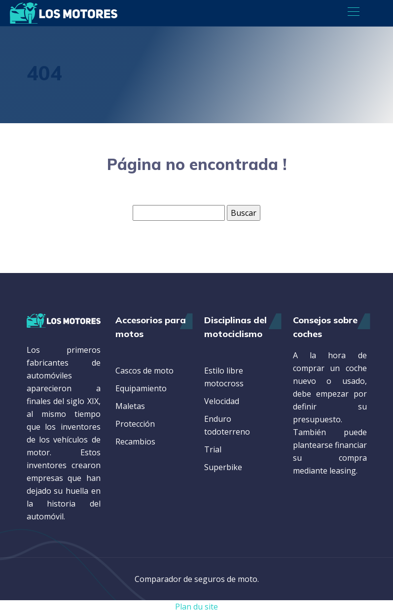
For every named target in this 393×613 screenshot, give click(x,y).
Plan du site (196, 606)
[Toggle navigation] (353, 13)
